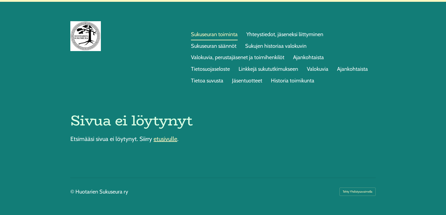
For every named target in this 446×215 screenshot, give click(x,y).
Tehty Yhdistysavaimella (357, 192)
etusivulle (165, 138)
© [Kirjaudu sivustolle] (72, 191)
